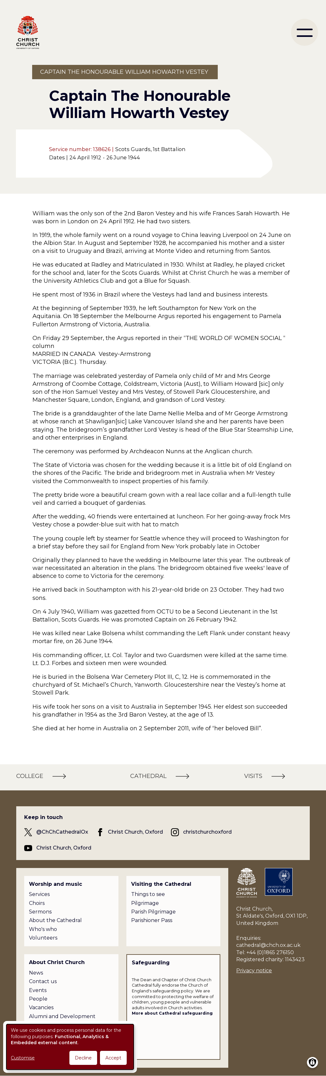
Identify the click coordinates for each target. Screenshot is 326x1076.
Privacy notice (254, 971)
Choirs (37, 903)
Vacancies (41, 1007)
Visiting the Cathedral (161, 884)
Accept (113, 1058)
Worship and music (55, 884)
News (36, 973)
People (38, 999)
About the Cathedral (55, 920)
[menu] (304, 32)
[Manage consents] (312, 1062)
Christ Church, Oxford (135, 832)
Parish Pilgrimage (153, 912)
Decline (83, 1058)
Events (37, 990)
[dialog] (70, 1047)
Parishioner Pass (151, 920)
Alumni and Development (62, 1016)
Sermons (40, 912)
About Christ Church (57, 962)
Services (39, 894)
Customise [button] (23, 1058)
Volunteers (43, 938)
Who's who (43, 929)
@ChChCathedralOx (62, 832)
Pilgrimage (145, 903)
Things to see (148, 894)
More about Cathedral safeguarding (172, 1013)
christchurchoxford (207, 832)
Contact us (43, 981)
